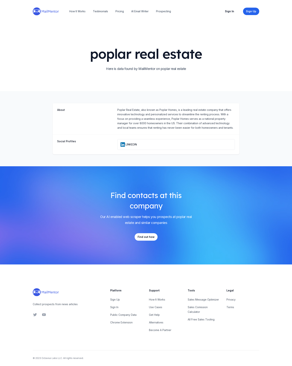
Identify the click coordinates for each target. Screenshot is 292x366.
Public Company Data (123, 314)
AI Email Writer (140, 11)
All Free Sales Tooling (201, 319)
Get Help (154, 314)
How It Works (77, 11)
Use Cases (155, 307)
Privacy (231, 299)
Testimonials (100, 11)
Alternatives (156, 322)
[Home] (46, 11)
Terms (230, 307)
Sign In (229, 11)
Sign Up (115, 299)
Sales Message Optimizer (203, 299)
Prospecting (163, 11)
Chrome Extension (121, 322)
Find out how (146, 236)
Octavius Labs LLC (52, 358)
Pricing (119, 11)
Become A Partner (160, 330)
